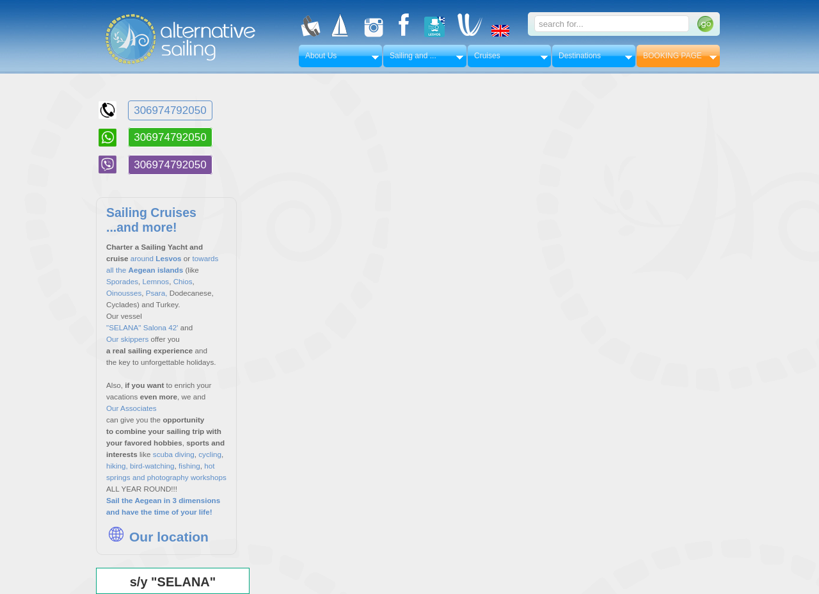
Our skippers (127, 339)
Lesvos (168, 258)
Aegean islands (156, 270)
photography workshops (187, 477)
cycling (209, 454)
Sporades (122, 281)
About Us (321, 55)
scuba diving (174, 454)
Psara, (157, 293)
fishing (188, 466)
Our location (157, 536)
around (142, 258)
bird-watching (152, 466)
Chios (183, 281)
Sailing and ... (413, 55)
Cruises (487, 55)
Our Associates (131, 408)
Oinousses (123, 293)
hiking (116, 466)
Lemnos (156, 281)
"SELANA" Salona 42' (142, 327)
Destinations (580, 55)
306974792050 (170, 110)
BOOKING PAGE (672, 55)
